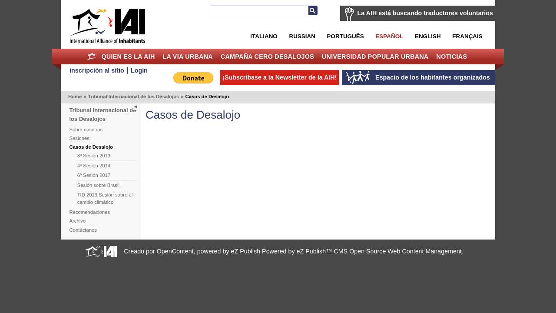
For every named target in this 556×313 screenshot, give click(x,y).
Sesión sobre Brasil (98, 185)
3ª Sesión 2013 (93, 155)
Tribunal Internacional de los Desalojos (133, 96)
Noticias (452, 56)
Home (91, 56)
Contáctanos (83, 230)
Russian (302, 36)
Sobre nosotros (86, 129)
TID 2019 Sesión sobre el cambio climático (104, 198)
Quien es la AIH (128, 56)
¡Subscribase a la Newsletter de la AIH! (279, 77)
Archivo (78, 220)
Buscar (312, 10)
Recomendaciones (90, 212)
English (428, 36)
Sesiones (79, 138)
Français (467, 36)
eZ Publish (246, 251)
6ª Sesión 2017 (93, 175)
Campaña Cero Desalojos (267, 56)
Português (345, 36)
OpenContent (175, 251)
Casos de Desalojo (91, 147)
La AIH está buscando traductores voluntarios (425, 13)
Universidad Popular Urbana (375, 56)
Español (389, 36)
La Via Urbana (188, 56)
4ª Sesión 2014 (93, 165)
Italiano (263, 36)
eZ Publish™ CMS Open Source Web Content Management (379, 251)
